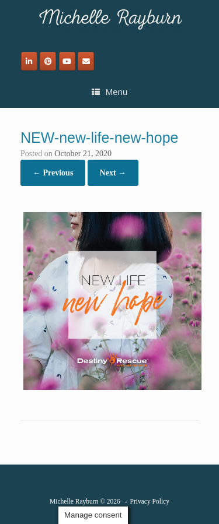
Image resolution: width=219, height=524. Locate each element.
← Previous (53, 172)
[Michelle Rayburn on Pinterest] (48, 61)
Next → (113, 172)
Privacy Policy (149, 501)
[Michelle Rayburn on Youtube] (67, 61)
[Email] (86, 61)
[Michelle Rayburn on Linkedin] (29, 61)
